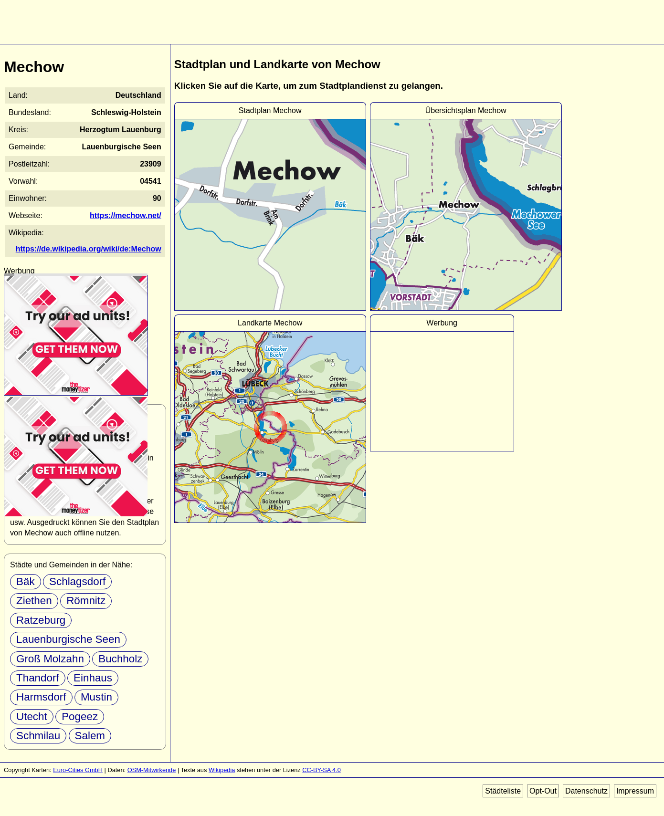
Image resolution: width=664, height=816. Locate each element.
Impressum (635, 791)
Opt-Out (543, 791)
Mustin (96, 697)
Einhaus (93, 678)
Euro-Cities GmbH (78, 770)
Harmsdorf (41, 697)
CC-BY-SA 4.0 (321, 770)
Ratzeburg (40, 620)
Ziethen (34, 601)
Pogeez (80, 716)
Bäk (25, 581)
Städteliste (503, 791)
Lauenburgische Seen (68, 639)
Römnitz (85, 601)
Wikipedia (222, 770)
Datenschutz (586, 791)
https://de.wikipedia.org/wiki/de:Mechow (88, 249)
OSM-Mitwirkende (151, 770)
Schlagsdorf (77, 581)
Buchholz (120, 659)
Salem (90, 736)
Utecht (31, 716)
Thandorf (37, 678)
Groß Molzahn (50, 659)
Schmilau (38, 736)
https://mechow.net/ (125, 215)
